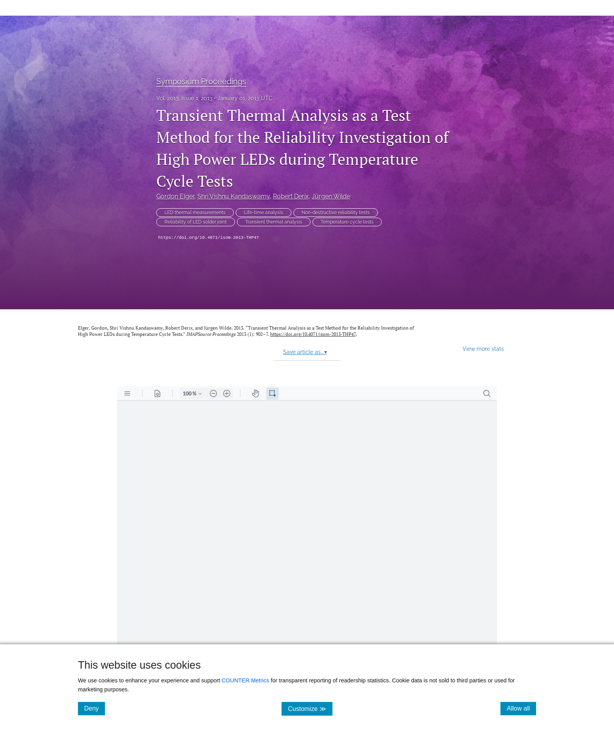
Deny (94, 708)
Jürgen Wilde (331, 196)
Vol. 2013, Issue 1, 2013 (184, 98)
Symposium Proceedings (201, 81)
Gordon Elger (175, 196)
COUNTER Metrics (245, 680)
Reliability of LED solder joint (195, 222)
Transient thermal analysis (273, 222)
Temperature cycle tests (347, 222)
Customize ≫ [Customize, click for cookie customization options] (310, 708)
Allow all (521, 708)
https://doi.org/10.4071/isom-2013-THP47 (208, 237)
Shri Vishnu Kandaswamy (233, 196)
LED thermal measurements (195, 212)
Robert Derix (291, 196)
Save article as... (305, 352)
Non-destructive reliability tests (336, 212)
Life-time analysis (263, 212)
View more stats (483, 348)
